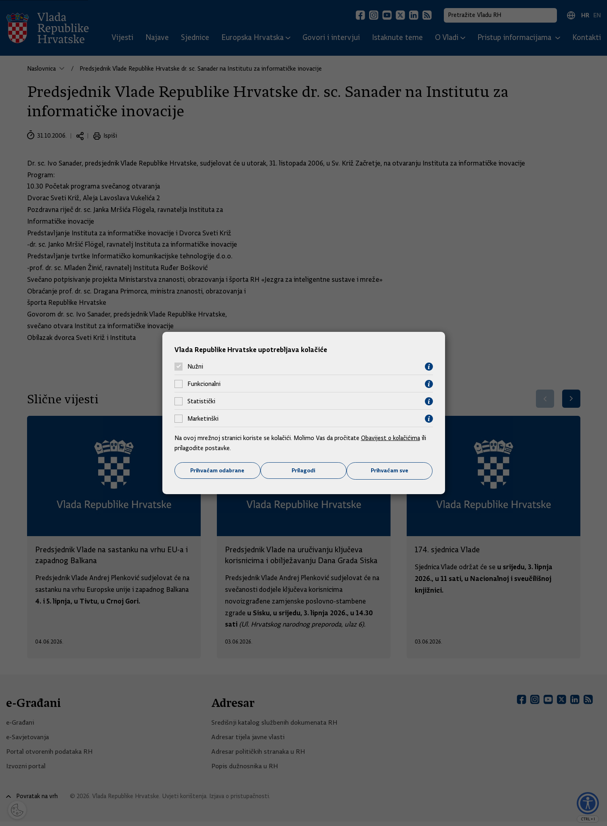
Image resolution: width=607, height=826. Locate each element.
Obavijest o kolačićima (391, 437)
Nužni (195, 366)
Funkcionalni (204, 384)
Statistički (201, 401)
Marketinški (202, 418)
